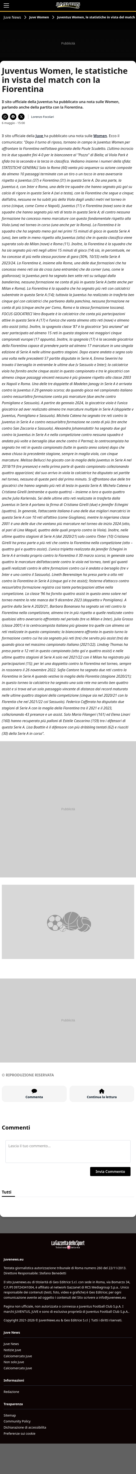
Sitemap (10, 1415)
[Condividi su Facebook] (13, 117)
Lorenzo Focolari (42, 117)
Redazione (11, 1392)
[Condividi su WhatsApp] (5, 117)
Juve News (12, 17)
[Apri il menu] (6, 5)
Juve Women (39, 17)
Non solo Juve (14, 1362)
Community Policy (17, 1421)
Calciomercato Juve (18, 1356)
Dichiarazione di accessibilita (25, 1427)
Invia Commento (110, 1171)
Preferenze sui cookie (19, 1433)
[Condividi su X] (21, 117)
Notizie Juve (12, 1350)
